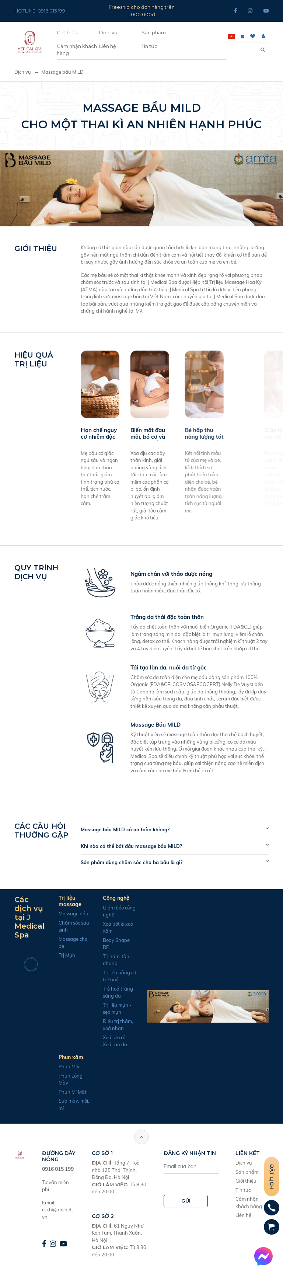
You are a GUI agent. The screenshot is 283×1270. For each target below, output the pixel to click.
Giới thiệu (67, 32)
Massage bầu (70, 913)
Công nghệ (113, 898)
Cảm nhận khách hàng (77, 49)
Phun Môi (66, 1066)
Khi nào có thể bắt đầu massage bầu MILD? (134, 846)
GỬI (186, 1201)
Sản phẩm (154, 32)
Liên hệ (107, 46)
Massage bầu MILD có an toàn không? (128, 829)
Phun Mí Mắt (70, 1092)
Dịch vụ (108, 32)
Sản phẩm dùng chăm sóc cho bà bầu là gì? (134, 862)
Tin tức (149, 46)
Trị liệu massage (67, 901)
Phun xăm (68, 1057)
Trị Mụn (64, 955)
